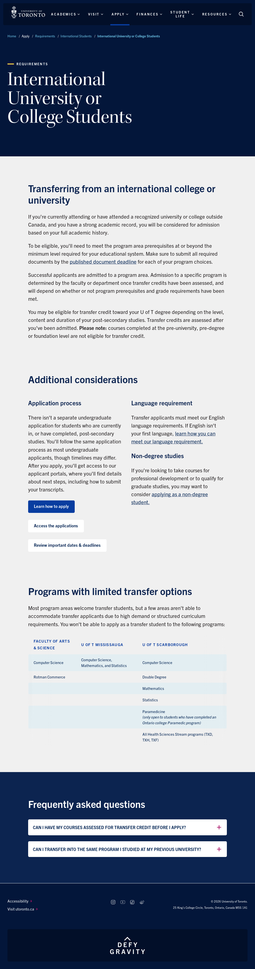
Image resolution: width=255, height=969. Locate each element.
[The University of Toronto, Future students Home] (28, 12)
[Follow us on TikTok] (132, 902)
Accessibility (19, 901)
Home (11, 36)
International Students (76, 36)
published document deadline (103, 261)
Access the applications (56, 525)
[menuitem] (54, 901)
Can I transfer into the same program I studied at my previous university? (127, 849)
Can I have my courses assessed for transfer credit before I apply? (127, 827)
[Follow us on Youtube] (123, 902)
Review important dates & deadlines (67, 544)
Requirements (45, 36)
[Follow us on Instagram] (113, 902)
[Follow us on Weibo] (142, 902)
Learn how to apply (51, 506)
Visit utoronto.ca (22, 909)
